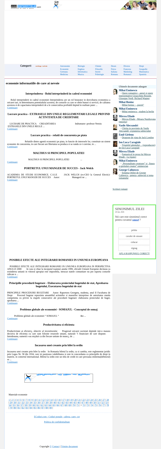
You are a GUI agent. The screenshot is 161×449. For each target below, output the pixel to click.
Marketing (128, 72)
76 (100, 405)
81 (19, 407)
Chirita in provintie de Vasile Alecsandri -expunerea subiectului (135, 129)
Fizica (113, 69)
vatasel (135, 220)
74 (91, 405)
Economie (64, 69)
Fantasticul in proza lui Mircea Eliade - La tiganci (135, 155)
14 (51, 400)
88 (47, 407)
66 (58, 405)
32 (23, 402)
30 (15, 402)
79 (11, 407)
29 (11, 402)
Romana (114, 74)
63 (46, 405)
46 (78, 402)
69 (70, 405)
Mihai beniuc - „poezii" (133, 105)
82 (23, 407)
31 (19, 402)
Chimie (98, 66)
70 (74, 405)
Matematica (144, 72)
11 (39, 400)
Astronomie (65, 66)
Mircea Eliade (127, 116)
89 (50, 407)
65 (54, 405)
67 (62, 405)
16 (59, 400)
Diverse (127, 66)
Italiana (114, 72)
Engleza (81, 69)
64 (50, 405)
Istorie (97, 72)
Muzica (81, 74)
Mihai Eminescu (128, 90)
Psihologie (99, 74)
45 (74, 402)
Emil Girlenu (126, 134)
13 (47, 400)
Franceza (127, 69)
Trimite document (69, 446)
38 (47, 402)
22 (83, 400)
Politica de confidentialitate (57, 422)
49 (90, 402)
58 (26, 405)
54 (10, 405)
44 (71, 402)
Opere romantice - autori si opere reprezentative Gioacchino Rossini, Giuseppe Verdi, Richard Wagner (136, 96)
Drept (141, 66)
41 (59, 402)
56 (18, 405)
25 (95, 400)
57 (22, 405)
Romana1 (127, 74)
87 (43, 407)
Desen (113, 66)
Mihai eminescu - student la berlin (138, 111)
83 (27, 407)
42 (62, 402)
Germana (64, 72)
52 (102, 402)
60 (34, 405)
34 (31, 402)
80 (15, 407)
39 (51, 402)
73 (88, 405)
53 (106, 402)
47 (83, 402)
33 (27, 402)
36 (39, 402)
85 (35, 407)
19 (71, 400)
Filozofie (99, 69)
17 (63, 400)
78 (108, 405)
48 (86, 402)
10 (35, 400)
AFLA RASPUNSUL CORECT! (134, 253)
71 (78, 405)
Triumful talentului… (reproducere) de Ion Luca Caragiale (137, 146)
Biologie (81, 66)
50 (94, 402)
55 (14, 405)
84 (31, 407)
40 (55, 402)
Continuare (12, 107)
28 (108, 400)
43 (67, 402)
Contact (55, 446)
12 (43, 400)
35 (35, 402)
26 (100, 400)
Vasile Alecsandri (128, 125)
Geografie (143, 69)
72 (84, 405)
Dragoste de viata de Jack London (138, 137)
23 (87, 400)
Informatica (82, 72)
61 (38, 405)
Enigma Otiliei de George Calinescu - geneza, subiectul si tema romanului (136, 175)
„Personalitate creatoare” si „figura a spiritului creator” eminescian (137, 164)
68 (66, 405)
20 (75, 400)
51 (98, 402)
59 (30, 405)
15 (55, 400)
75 (96, 405)
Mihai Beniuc (126, 102)
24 (91, 400)
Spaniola (142, 74)
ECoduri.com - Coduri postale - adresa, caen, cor (57, 416)
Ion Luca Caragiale (130, 142)
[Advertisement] (80, 35)
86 (39, 407)
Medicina (64, 74)
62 (42, 405)
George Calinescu (129, 169)
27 (103, 400)
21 (79, 400)
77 (103, 405)
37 (43, 402)
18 (67, 400)
